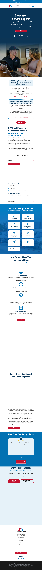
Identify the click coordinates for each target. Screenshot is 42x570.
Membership (21, 439)
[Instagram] (20, 448)
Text (16, 96)
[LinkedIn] (21, 448)
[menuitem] (14, 462)
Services (21, 430)
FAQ (21, 432)
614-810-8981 (12, 188)
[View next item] (23, 389)
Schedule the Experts (21, 30)
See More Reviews (21, 393)
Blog (21, 436)
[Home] (14, 6)
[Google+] (23, 448)
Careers (21, 434)
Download (26, 96)
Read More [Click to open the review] (21, 378)
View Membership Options (21, 35)
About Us (21, 319)
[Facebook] (18, 448)
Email (21, 96)
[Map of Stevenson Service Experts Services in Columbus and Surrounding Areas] (21, 174)
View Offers (32, 2)
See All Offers (21, 122)
